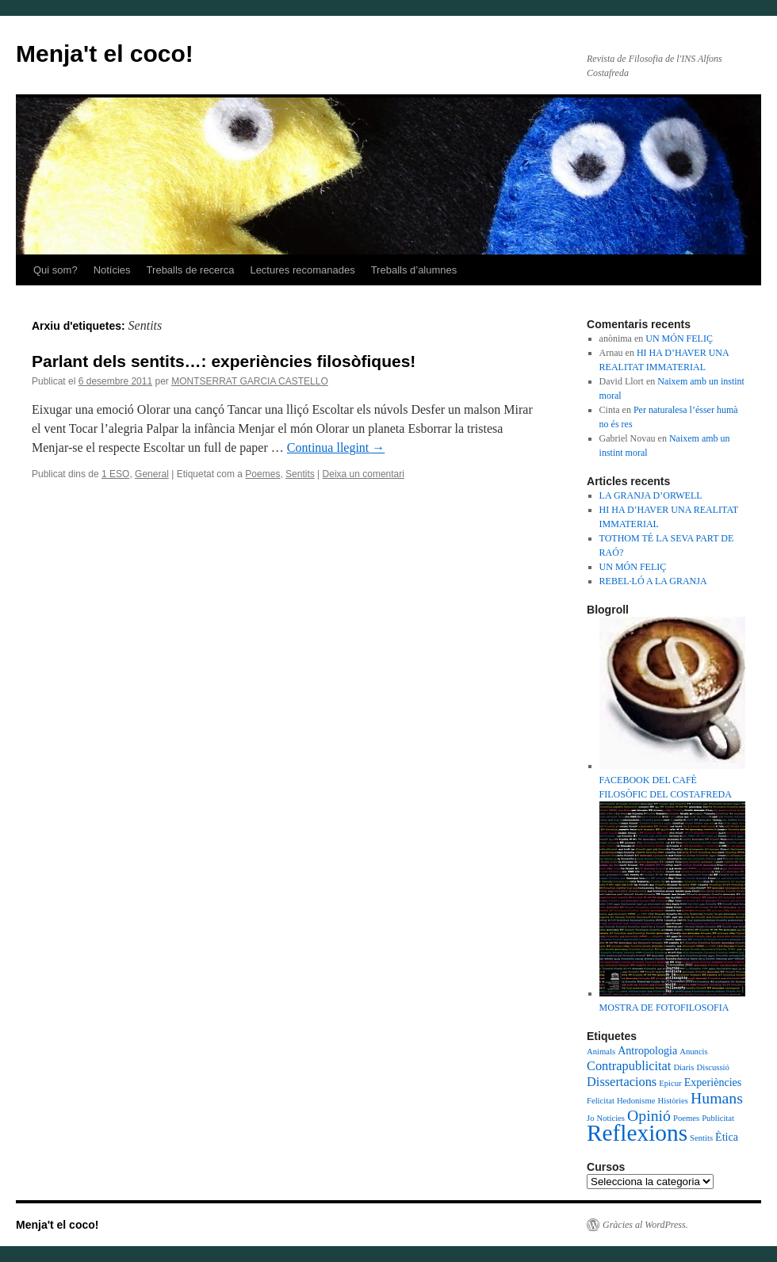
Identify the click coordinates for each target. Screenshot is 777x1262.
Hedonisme (636, 1100)
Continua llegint (336, 447)
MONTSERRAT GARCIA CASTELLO (249, 381)
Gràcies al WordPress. (645, 1224)
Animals (601, 1051)
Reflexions (637, 1132)
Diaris (683, 1067)
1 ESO (115, 474)
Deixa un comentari (363, 474)
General (152, 474)
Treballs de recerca (191, 270)
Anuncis (693, 1051)
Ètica (726, 1136)
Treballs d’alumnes (414, 270)
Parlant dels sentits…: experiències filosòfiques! (223, 361)
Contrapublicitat (629, 1065)
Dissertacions (621, 1081)
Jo (590, 1118)
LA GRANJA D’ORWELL (650, 495)
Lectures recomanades (302, 270)
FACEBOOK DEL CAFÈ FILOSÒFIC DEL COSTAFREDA (672, 780)
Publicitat (718, 1118)
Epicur (670, 1083)
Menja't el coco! (104, 53)
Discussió (712, 1067)
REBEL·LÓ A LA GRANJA (653, 581)
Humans (717, 1098)
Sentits (300, 474)
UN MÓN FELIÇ (679, 338)
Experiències (713, 1082)
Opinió (649, 1115)
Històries (672, 1100)
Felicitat (600, 1100)
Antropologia (647, 1050)
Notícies (112, 270)
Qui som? (55, 270)
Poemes (262, 474)
